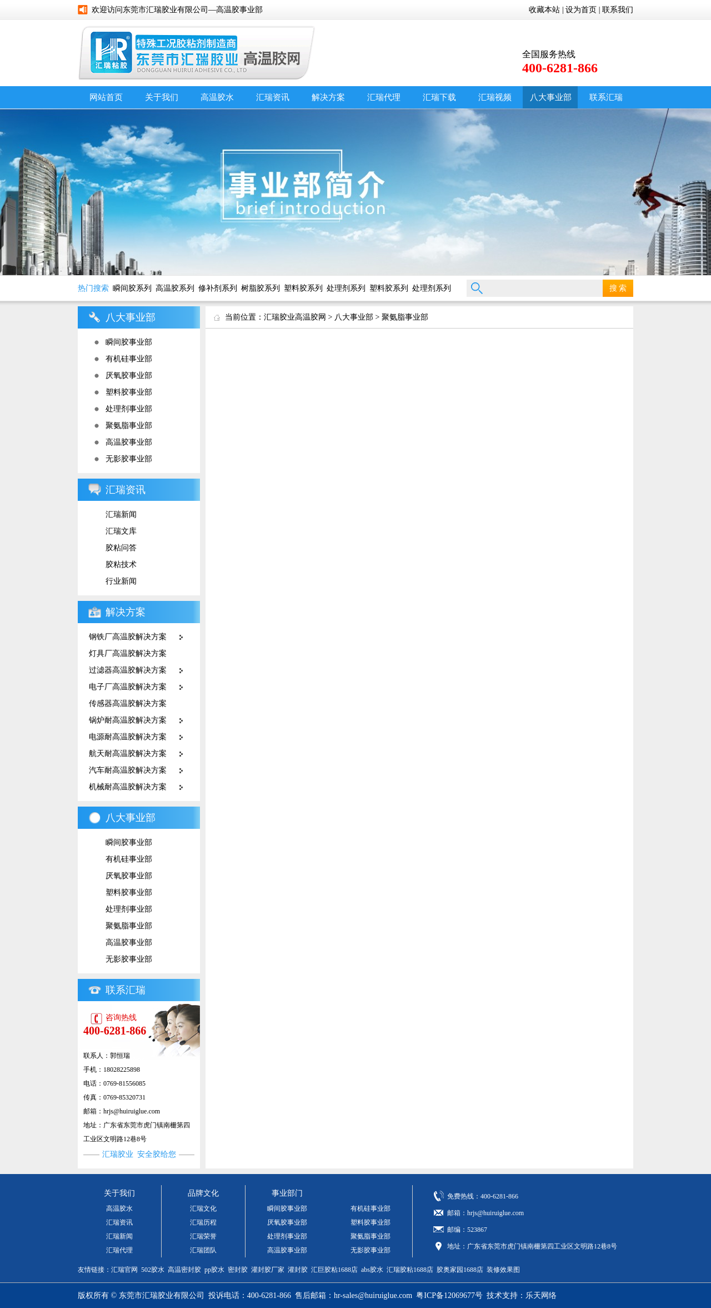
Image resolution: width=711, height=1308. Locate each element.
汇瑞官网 (124, 1270)
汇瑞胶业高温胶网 (295, 317)
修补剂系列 (217, 288)
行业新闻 (121, 581)
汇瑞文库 (121, 531)
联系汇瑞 (606, 97)
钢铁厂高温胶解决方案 (128, 637)
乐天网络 (541, 1295)
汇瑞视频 (495, 97)
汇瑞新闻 (121, 514)
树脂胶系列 (260, 288)
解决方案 (328, 97)
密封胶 (238, 1270)
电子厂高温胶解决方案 (128, 687)
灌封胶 (298, 1270)
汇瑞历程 (203, 1222)
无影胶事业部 (129, 459)
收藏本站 (544, 10)
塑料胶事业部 (129, 392)
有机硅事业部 (129, 359)
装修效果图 (503, 1270)
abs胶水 (372, 1270)
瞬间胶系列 (132, 288)
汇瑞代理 (383, 97)
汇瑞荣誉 (203, 1236)
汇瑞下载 (439, 97)
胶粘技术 (121, 564)
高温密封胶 (184, 1270)
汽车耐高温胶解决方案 (128, 770)
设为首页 (581, 10)
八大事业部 (551, 97)
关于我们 (161, 97)
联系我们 (617, 10)
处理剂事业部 (129, 409)
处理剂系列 (346, 288)
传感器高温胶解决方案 (128, 703)
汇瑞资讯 (272, 97)
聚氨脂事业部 (129, 425)
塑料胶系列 (303, 288)
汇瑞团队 (203, 1250)
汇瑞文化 (203, 1208)
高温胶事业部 (129, 442)
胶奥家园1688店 (460, 1270)
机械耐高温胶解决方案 (128, 787)
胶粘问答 (121, 548)
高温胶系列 (175, 288)
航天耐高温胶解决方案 (128, 753)
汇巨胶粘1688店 (334, 1270)
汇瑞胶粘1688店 (410, 1270)
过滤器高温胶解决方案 (128, 670)
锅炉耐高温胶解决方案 (128, 720)
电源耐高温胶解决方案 (128, 737)
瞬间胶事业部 (129, 342)
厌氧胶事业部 (129, 375)
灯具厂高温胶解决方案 (128, 653)
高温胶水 (217, 97)
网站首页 (106, 97)
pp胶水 (214, 1270)
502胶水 (152, 1270)
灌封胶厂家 (267, 1270)
